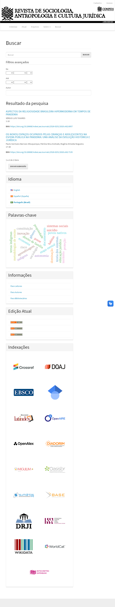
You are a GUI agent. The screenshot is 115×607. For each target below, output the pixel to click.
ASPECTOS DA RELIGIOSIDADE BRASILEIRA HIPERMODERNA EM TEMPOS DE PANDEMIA (48, 113)
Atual (24, 26)
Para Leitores (16, 286)
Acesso (109, 3)
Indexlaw (13, 26)
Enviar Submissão (18, 166)
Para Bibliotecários (18, 298)
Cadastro (98, 3)
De (7, 69)
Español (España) (21, 196)
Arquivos (35, 26)
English (17, 190)
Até (7, 78)
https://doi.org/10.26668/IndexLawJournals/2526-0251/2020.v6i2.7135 (41, 152)
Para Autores (16, 292)
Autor (8, 87)
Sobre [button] (47, 26)
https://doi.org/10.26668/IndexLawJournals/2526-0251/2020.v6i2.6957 (41, 126)
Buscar (58, 26)
